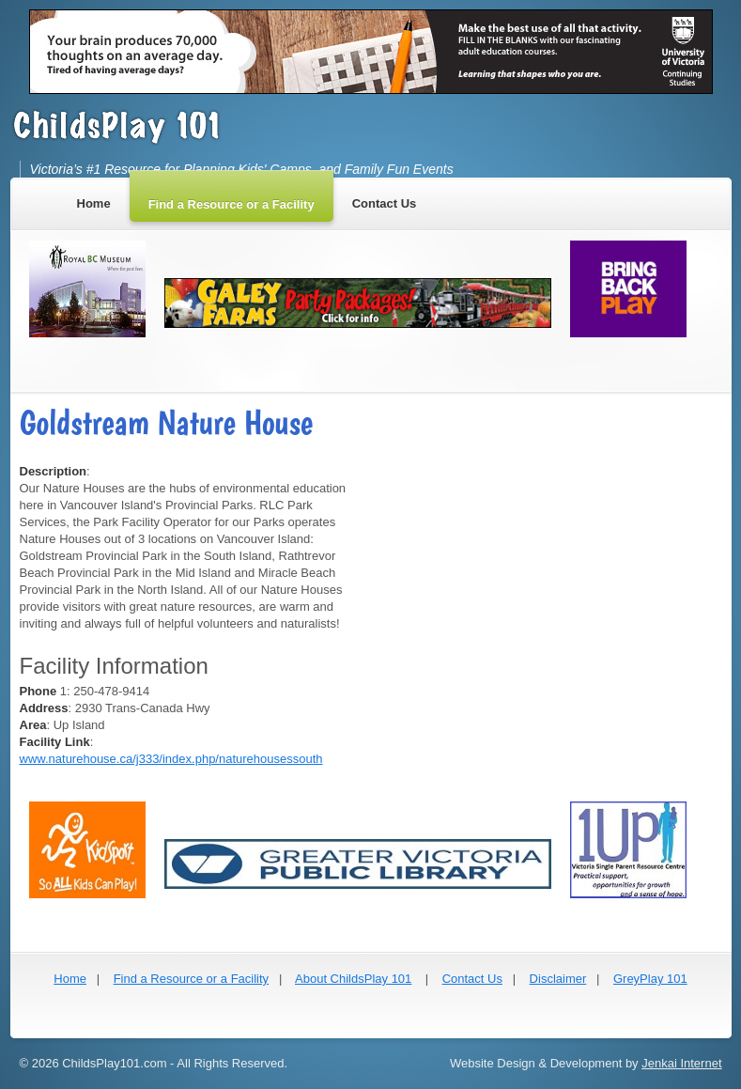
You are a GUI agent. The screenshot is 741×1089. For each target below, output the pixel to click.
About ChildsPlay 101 (353, 979)
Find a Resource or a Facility (191, 979)
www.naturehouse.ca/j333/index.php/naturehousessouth (171, 759)
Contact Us (472, 979)
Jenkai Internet (681, 1063)
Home (70, 979)
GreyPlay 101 (650, 979)
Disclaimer (558, 979)
